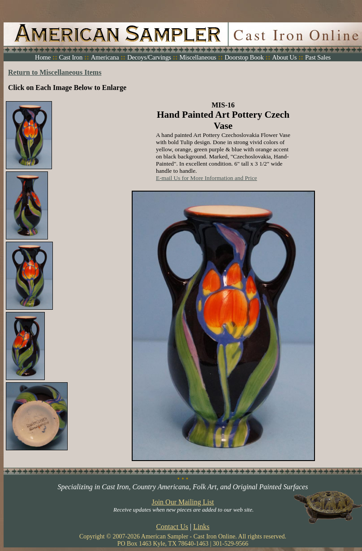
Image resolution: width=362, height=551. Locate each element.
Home (43, 57)
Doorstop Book (243, 57)
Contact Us (172, 526)
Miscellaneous (197, 57)
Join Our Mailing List (182, 502)
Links (201, 526)
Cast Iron (70, 57)
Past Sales (318, 57)
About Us (284, 57)
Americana (105, 57)
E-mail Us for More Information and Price (206, 178)
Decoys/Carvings (149, 57)
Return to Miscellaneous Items (54, 72)
